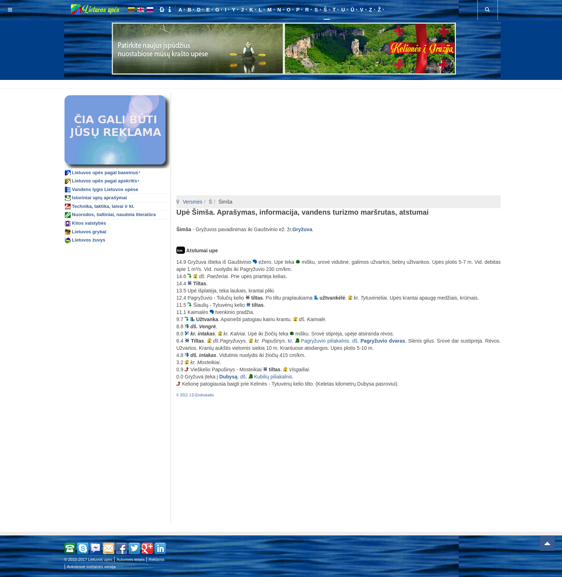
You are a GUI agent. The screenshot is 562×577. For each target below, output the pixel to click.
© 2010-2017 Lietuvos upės (88, 559)
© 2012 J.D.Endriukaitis (195, 395)
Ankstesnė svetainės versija (91, 566)
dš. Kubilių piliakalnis (266, 377)
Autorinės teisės (130, 559)
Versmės (192, 202)
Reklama (156, 559)
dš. (378, 341)
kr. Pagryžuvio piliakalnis (318, 341)
